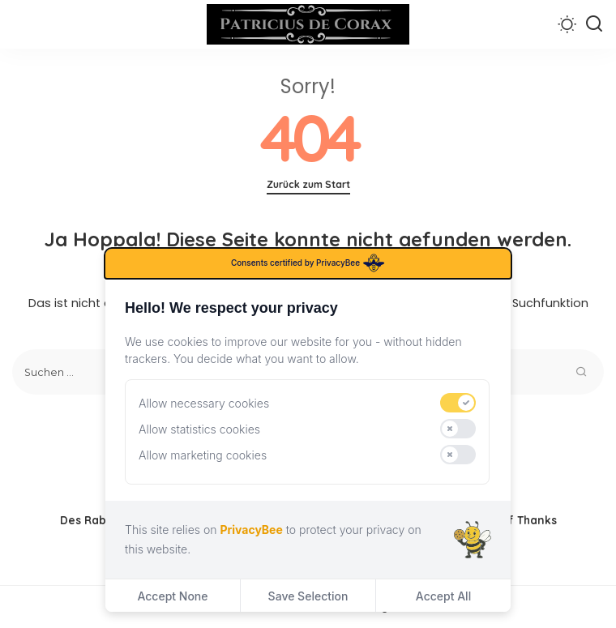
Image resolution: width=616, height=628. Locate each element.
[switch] (458, 402)
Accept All (443, 596)
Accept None (172, 596)
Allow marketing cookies (203, 455)
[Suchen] (594, 24)
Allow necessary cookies (204, 403)
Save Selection (308, 596)
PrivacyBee (251, 529)
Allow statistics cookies (199, 429)
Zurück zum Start (308, 184)
